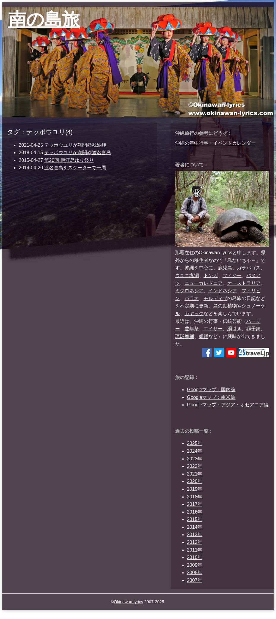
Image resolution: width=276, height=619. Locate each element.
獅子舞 (253, 328)
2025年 (194, 443)
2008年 (194, 572)
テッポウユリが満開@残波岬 (75, 145)
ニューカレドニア (204, 283)
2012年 (194, 542)
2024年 (194, 451)
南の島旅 (44, 19)
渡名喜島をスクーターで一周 (75, 167)
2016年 (194, 511)
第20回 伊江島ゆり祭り (68, 160)
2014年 (194, 527)
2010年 (194, 557)
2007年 (194, 580)
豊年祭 (192, 328)
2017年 (194, 504)
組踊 (203, 336)
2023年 (194, 458)
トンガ (211, 275)
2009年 (194, 565)
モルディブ (215, 298)
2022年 (194, 466)
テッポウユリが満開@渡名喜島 (77, 152)
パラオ (192, 298)
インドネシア (222, 290)
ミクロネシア (189, 290)
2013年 (194, 534)
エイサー (213, 328)
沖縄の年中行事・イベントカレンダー (215, 143)
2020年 (194, 481)
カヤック (194, 313)
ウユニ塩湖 (187, 275)
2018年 (194, 496)
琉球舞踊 (184, 336)
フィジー (232, 275)
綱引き (234, 328)
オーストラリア (244, 283)
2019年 (194, 489)
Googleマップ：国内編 (211, 389)
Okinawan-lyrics (128, 601)
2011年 (194, 549)
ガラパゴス (249, 267)
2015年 (194, 519)
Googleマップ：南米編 (211, 397)
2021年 (194, 473)
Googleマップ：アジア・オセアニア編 (228, 404)
